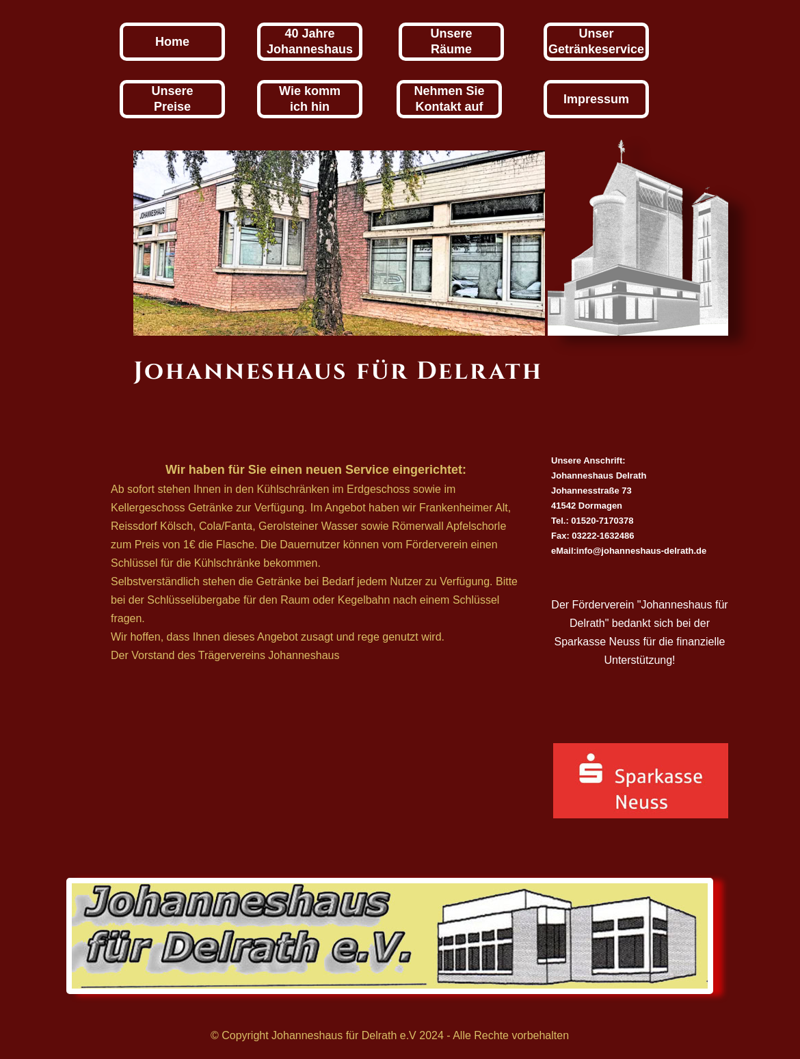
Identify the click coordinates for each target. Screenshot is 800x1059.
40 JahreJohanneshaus (310, 41)
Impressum (596, 99)
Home (172, 42)
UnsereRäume (451, 41)
